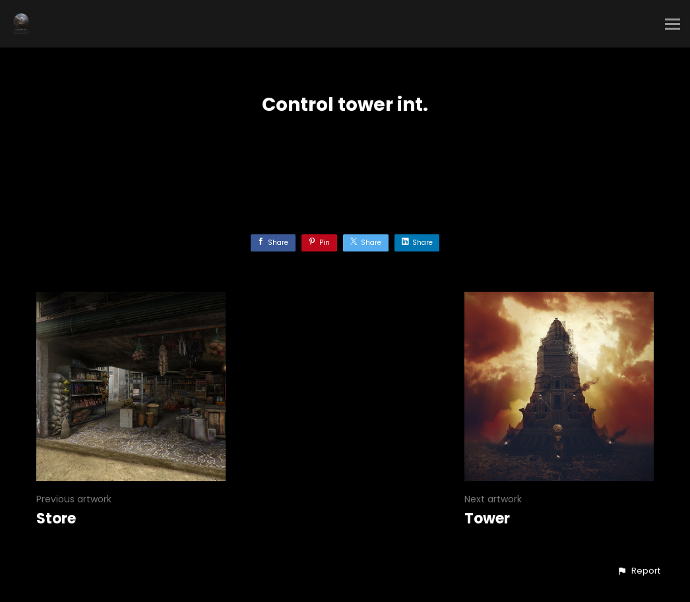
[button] (639, 571)
